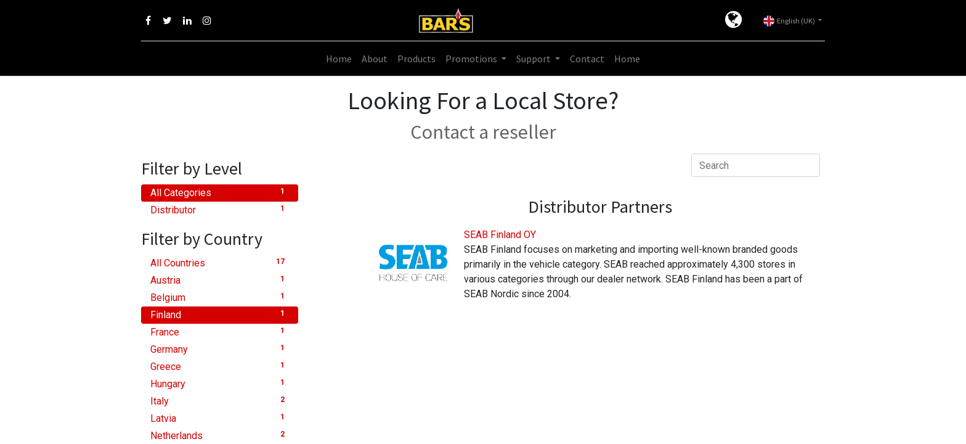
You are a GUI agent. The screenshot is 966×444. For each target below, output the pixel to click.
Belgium (219, 296)
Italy (219, 400)
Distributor (219, 209)
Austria (219, 279)
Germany (219, 348)
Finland (219, 314)
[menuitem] (339, 58)
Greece (219, 366)
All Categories (219, 192)
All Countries (219, 262)
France (219, 331)
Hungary (219, 383)
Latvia (219, 417)
